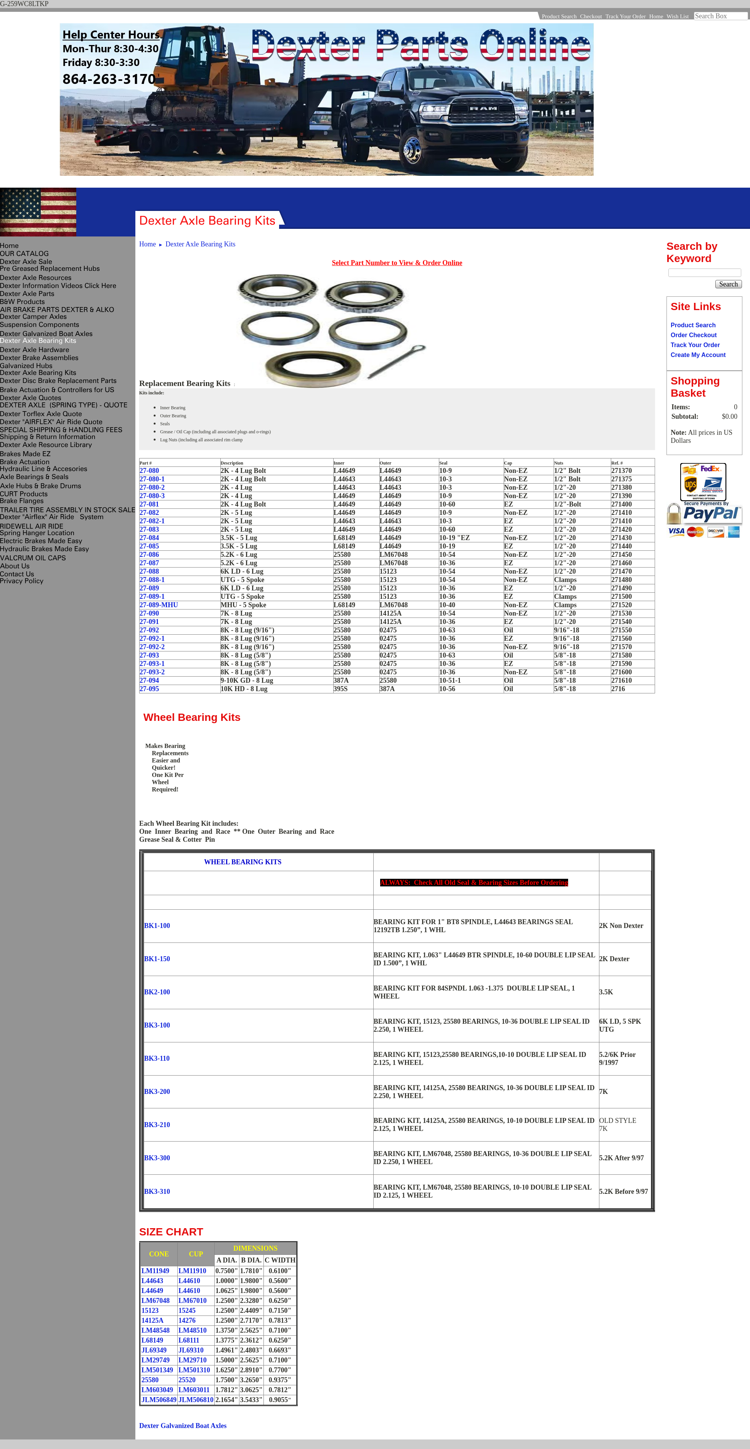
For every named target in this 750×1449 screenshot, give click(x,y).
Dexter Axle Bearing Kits (200, 244)
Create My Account (698, 355)
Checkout (591, 16)
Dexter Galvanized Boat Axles (182, 1426)
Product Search (559, 16)
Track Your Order (625, 16)
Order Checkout (694, 335)
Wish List (677, 16)
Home (656, 16)
